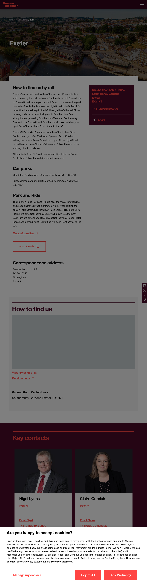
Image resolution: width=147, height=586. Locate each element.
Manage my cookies (27, 575)
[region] (73, 556)
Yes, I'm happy (121, 575)
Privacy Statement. (62, 561)
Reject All (88, 575)
